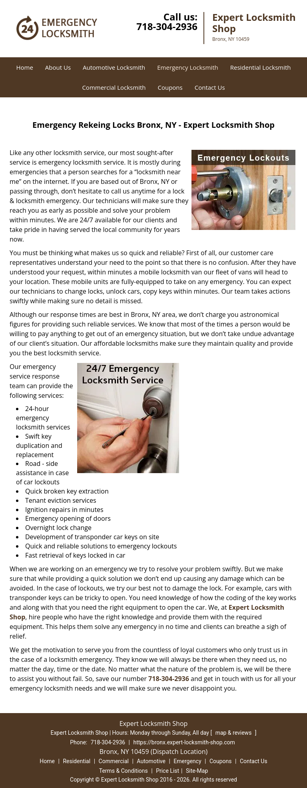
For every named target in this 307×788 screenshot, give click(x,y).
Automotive (151, 761)
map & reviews (234, 733)
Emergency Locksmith (187, 67)
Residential (76, 761)
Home (24, 67)
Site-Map (197, 771)
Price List (167, 771)
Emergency (187, 761)
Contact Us (210, 87)
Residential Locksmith (260, 67)
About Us (58, 67)
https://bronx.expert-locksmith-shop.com (184, 742)
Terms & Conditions (123, 771)
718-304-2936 (166, 26)
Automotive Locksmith (114, 67)
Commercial (114, 761)
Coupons (169, 87)
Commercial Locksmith (114, 87)
